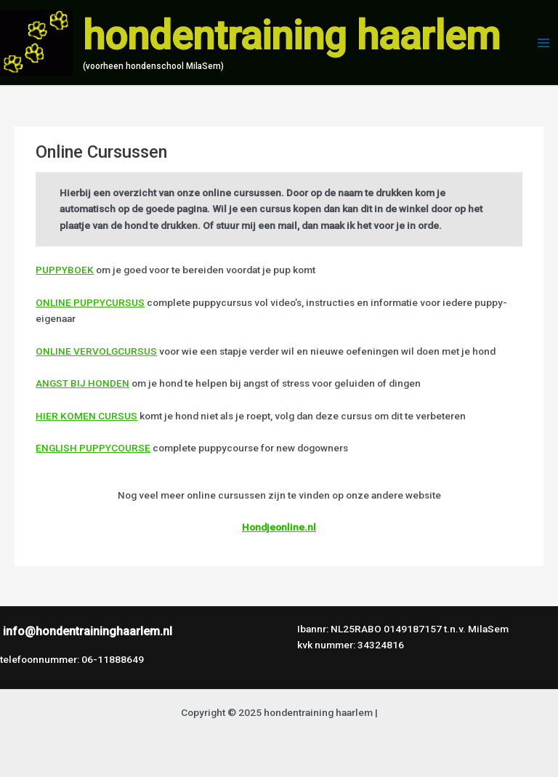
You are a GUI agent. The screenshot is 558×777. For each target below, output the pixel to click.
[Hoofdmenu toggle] (544, 42)
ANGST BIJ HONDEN (82, 383)
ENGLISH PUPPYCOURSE (93, 448)
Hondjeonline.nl (279, 527)
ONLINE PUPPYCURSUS (90, 302)
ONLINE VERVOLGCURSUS (96, 351)
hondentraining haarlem (291, 35)
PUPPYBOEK (65, 269)
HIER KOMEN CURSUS (86, 416)
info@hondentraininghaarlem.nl (87, 631)
